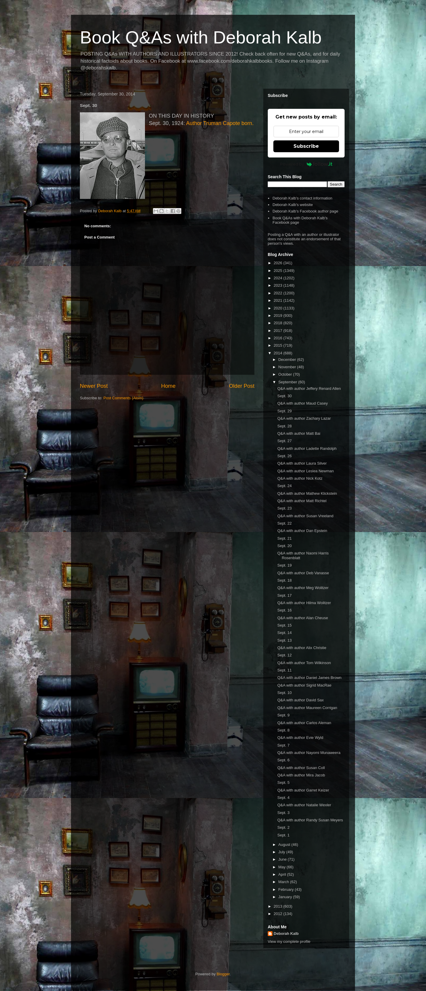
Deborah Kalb (286, 933)
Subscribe (306, 146)
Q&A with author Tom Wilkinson (304, 663)
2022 (278, 293)
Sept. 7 (283, 745)
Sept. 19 (284, 565)
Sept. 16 (284, 610)
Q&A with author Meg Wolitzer (302, 587)
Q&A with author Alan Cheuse (302, 618)
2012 (278, 913)
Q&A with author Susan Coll (301, 767)
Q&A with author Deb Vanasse (303, 573)
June (283, 859)
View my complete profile (289, 941)
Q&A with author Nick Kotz (299, 478)
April (282, 874)
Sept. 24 (284, 486)
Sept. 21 (284, 538)
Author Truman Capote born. (220, 123)
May (282, 867)
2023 (278, 285)
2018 (278, 323)
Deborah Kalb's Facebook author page (305, 211)
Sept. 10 (284, 692)
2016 (278, 338)
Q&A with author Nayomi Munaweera (308, 752)
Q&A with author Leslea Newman (305, 471)
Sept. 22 (284, 523)
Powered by (306, 164)
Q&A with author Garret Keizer (303, 790)
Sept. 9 (283, 715)
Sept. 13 (284, 640)
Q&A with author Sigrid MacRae (304, 685)
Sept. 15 (284, 625)
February (286, 889)
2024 (278, 278)
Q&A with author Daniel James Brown (309, 677)
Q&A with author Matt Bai (298, 433)
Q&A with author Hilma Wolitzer (304, 603)
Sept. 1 (283, 835)
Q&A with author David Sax (300, 700)
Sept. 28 (284, 426)
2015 (278, 345)
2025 (278, 270)
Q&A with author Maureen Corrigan (307, 707)
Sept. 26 (284, 456)
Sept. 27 (284, 441)
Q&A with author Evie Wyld (300, 737)
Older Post (241, 386)
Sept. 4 (283, 797)
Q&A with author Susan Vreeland (305, 516)
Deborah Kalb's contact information (302, 198)
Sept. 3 (283, 812)
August (284, 844)
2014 (278, 353)
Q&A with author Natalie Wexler (304, 805)
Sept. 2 (283, 827)
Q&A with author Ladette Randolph (306, 448)
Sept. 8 (283, 730)
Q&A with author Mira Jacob (301, 775)
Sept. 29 (284, 411)
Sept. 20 (284, 546)
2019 (278, 315)
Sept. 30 (284, 396)
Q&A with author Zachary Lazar (304, 418)
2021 (278, 300)
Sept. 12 (284, 655)
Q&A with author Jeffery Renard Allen (309, 388)
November (287, 367)
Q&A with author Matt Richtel (301, 501)
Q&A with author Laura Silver (302, 463)
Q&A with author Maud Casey (302, 403)
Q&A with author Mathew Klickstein (307, 493)
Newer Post (94, 386)
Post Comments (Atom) (123, 398)
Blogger (223, 974)
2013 (278, 906)
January (285, 897)
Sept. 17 (284, 595)
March (284, 882)
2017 (278, 330)
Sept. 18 (284, 580)
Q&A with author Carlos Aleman (304, 723)
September (288, 382)
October (285, 374)
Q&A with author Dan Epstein (302, 530)
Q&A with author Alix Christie (301, 647)
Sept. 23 (284, 508)
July (282, 852)
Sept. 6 (283, 760)
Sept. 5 (283, 782)
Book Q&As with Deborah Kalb (201, 37)
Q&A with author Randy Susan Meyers (310, 820)
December (287, 359)
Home (168, 386)
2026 (278, 263)
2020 (278, 308)
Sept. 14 (284, 632)
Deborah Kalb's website (292, 204)
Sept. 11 (284, 670)
